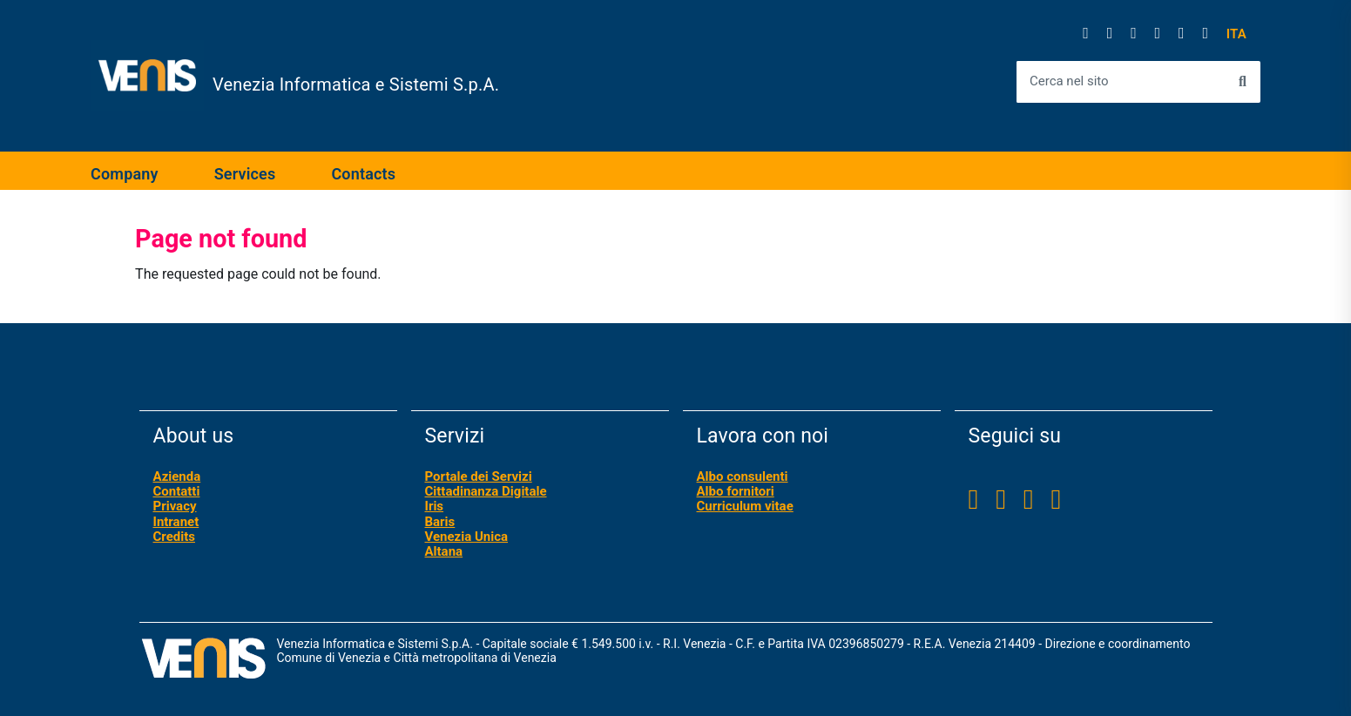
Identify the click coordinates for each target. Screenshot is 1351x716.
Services (245, 174)
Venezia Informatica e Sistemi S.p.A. (356, 84)
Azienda (177, 476)
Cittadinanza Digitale (486, 491)
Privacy (175, 506)
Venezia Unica (467, 536)
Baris (440, 522)
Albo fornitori (735, 491)
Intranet (176, 522)
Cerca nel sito (1069, 81)
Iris (434, 506)
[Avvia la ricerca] (1242, 82)
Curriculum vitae (745, 506)
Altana (444, 551)
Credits (174, 536)
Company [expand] (125, 174)
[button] (1236, 34)
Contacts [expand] (363, 174)
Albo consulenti (742, 476)
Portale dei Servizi (478, 476)
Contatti (176, 491)
